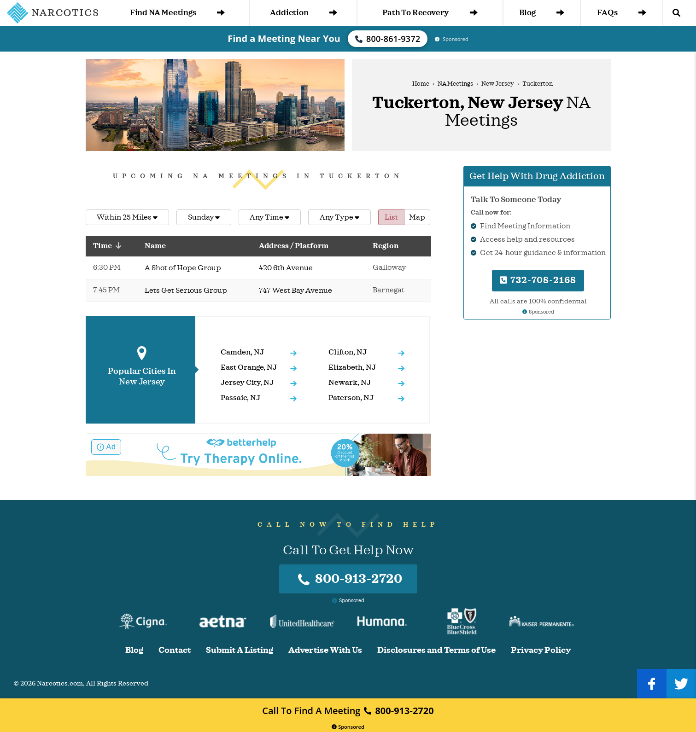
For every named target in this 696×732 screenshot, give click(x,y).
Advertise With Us (325, 650)
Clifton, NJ (347, 352)
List (391, 217)
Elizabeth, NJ (352, 367)
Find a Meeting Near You (284, 38)
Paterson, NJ (351, 397)
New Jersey (497, 83)
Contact (174, 650)
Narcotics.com (60, 683)
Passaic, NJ (240, 397)
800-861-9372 (388, 38)
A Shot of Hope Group (183, 268)
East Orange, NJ (249, 367)
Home (420, 83)
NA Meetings (455, 83)
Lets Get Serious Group (186, 290)
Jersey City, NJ (247, 382)
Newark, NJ (349, 382)
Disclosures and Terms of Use (436, 650)
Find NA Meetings (177, 12)
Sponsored (348, 726)
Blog (541, 12)
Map (417, 217)
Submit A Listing (239, 650)
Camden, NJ (242, 352)
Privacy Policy (541, 650)
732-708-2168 (538, 280)
